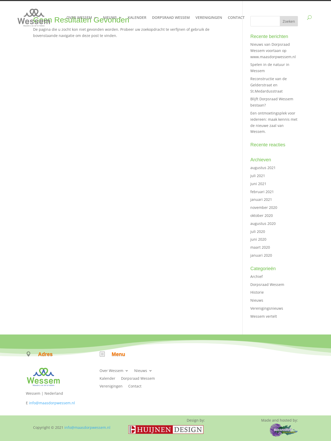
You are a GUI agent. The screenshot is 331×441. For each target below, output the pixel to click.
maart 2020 (260, 247)
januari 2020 (261, 255)
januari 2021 (261, 199)
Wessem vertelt (263, 316)
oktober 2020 (261, 215)
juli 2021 (257, 175)
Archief (256, 276)
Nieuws (110, 17)
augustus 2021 (263, 167)
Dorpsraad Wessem (171, 17)
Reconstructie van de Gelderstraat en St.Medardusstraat (268, 85)
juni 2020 (258, 239)
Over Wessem (79, 17)
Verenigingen (208, 17)
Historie (257, 292)
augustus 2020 (263, 223)
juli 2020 (257, 231)
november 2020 (263, 207)
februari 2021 (262, 191)
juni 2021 (258, 183)
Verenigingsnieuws (266, 308)
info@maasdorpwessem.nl (52, 402)
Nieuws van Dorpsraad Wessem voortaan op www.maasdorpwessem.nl (273, 50)
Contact (236, 17)
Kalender (137, 17)
